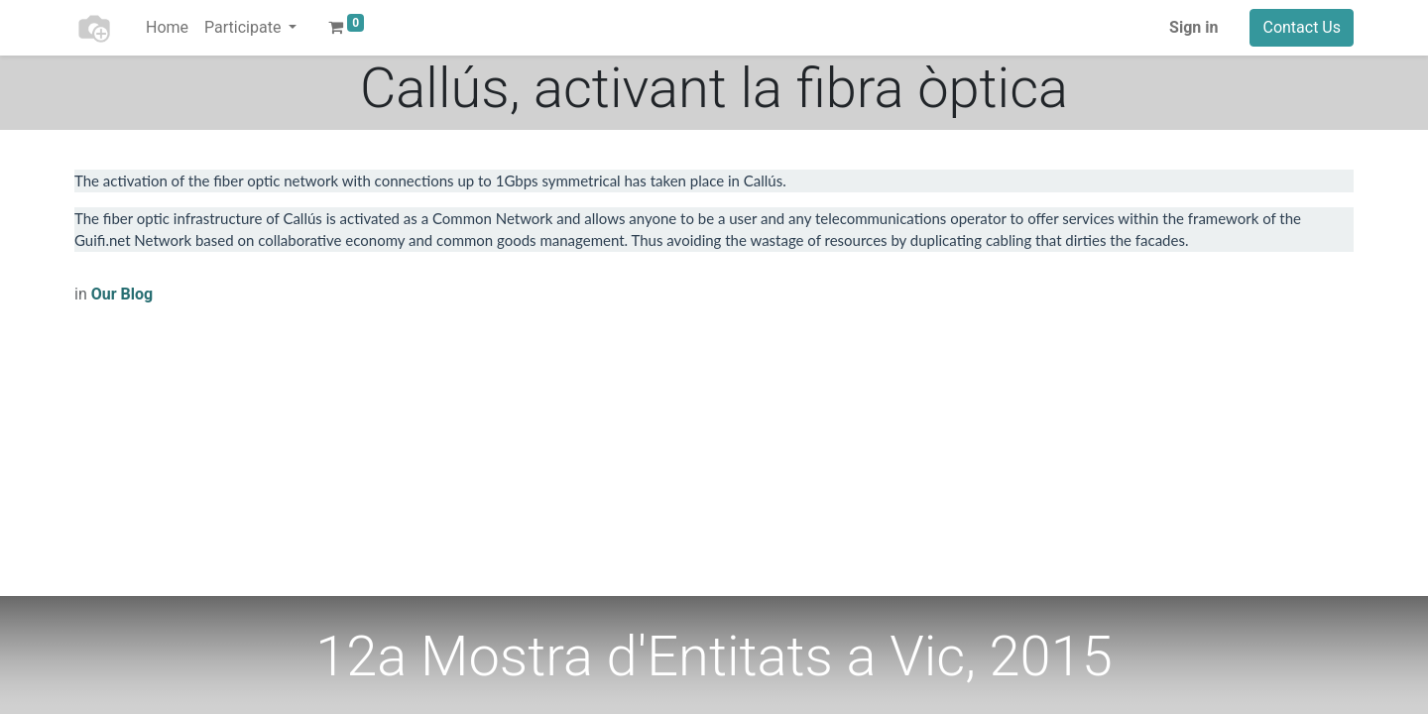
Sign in (1193, 27)
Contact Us (1301, 27)
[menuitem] (167, 28)
